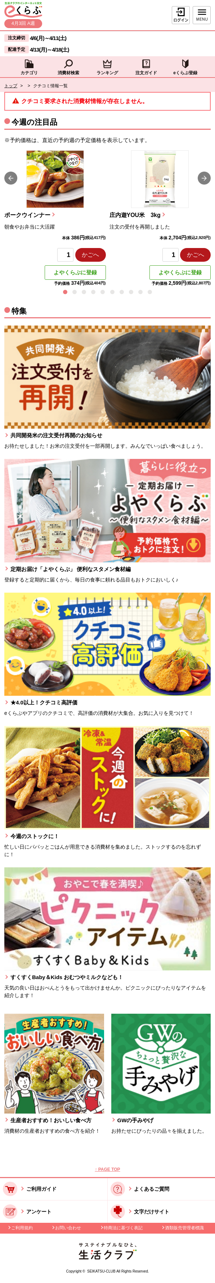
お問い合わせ (68, 1227)
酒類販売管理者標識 (184, 1227)
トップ (10, 85)
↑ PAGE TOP (107, 1169)
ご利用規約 (22, 1227)
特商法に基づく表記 (123, 1227)
